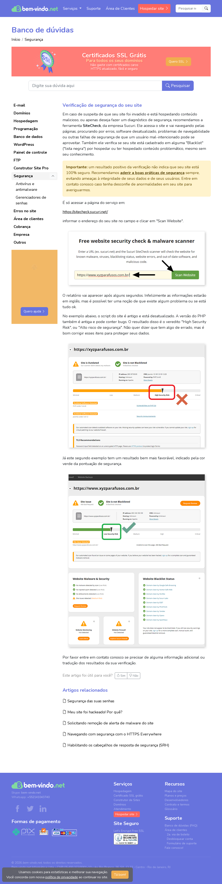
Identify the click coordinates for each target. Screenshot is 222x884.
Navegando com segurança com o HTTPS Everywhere (112, 734)
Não (133, 676)
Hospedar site (154, 8)
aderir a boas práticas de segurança (152, 172)
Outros (20, 242)
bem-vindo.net (31, 793)
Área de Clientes (120, 8)
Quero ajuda (34, 311)
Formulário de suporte (182, 843)
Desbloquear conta (180, 839)
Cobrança (22, 226)
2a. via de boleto (178, 834)
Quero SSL (178, 61)
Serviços (71, 8)
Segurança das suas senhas (88, 701)
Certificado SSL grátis (128, 796)
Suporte (94, 8)
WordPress (24, 144)
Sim (121, 676)
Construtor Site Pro (31, 168)
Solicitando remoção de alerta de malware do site (108, 723)
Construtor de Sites (127, 800)
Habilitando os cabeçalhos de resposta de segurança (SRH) (116, 745)
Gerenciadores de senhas (31, 200)
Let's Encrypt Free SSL (129, 831)
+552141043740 (38, 797)
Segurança (34, 39)
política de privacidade (61, 877)
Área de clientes (28, 218)
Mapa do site (173, 791)
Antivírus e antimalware (26, 186)
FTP (17, 160)
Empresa (21, 234)
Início (15, 39)
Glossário (171, 809)
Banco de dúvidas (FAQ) (181, 826)
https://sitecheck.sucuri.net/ (85, 211)
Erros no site (25, 211)
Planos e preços (175, 796)
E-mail (19, 105)
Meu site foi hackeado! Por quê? (92, 712)
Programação (26, 128)
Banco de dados (28, 136)
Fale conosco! (174, 848)
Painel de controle (30, 152)
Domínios (22, 113)
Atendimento (122, 809)
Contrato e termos (177, 804)
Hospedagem (26, 121)
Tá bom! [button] (120, 874)
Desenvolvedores (176, 800)
